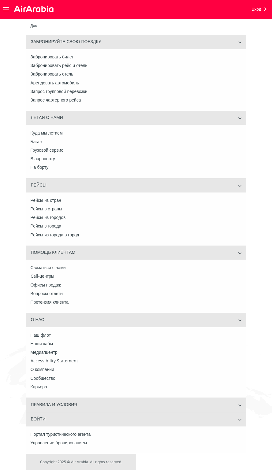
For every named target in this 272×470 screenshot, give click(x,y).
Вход (256, 9)
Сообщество (43, 378)
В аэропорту (43, 159)
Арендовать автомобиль (55, 83)
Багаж (37, 142)
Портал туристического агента (61, 434)
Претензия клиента (50, 302)
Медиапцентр (44, 352)
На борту (40, 167)
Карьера (39, 387)
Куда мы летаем (47, 133)
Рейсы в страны (46, 209)
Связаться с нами (48, 268)
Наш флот (41, 335)
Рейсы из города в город (55, 235)
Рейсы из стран (46, 200)
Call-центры (42, 276)
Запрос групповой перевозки (59, 91)
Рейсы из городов (48, 217)
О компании (42, 369)
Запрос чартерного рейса (56, 100)
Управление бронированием (59, 443)
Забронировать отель (52, 74)
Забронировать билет (52, 57)
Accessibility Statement (54, 361)
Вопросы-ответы (47, 294)
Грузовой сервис (47, 150)
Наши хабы (42, 344)
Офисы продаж (46, 285)
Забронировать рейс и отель (59, 65)
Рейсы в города (46, 226)
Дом (34, 25)
